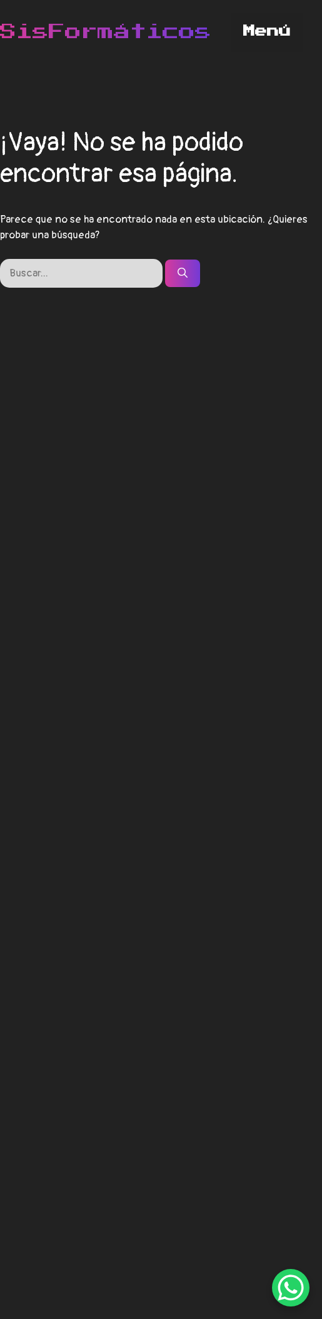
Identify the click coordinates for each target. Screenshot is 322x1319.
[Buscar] (182, 273)
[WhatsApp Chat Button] (290, 1287)
